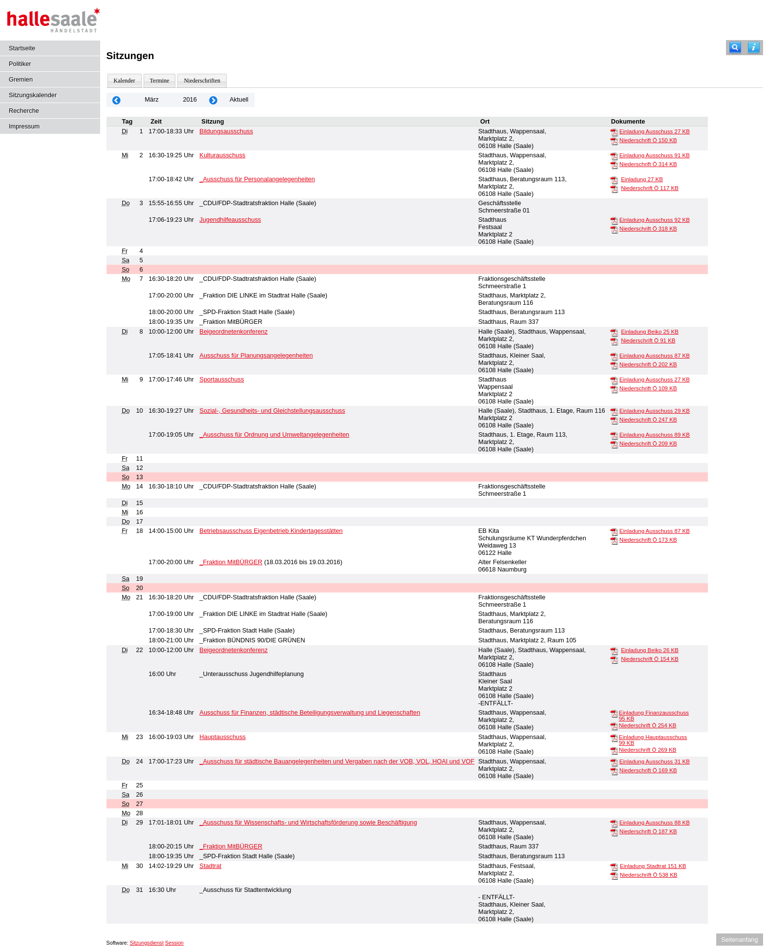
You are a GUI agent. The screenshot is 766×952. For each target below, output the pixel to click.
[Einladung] (614, 180)
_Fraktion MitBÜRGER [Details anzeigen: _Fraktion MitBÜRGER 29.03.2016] (230, 846)
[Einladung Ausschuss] (614, 132)
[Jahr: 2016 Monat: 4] (213, 100)
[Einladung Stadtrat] (614, 866)
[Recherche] (735, 47)
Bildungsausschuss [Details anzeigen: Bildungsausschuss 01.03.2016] (226, 131)
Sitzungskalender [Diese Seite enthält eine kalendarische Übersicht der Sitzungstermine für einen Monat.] (33, 95)
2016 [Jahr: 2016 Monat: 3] (189, 99)
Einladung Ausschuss (654, 131)
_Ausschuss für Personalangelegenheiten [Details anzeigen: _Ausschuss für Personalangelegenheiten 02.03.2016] (257, 179)
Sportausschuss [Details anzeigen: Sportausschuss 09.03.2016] (221, 379)
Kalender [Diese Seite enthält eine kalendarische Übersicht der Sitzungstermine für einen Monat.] (124, 80)
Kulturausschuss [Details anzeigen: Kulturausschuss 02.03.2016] (222, 155)
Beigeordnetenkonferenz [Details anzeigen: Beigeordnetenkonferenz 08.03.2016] (233, 331)
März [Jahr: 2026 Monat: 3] (151, 99)
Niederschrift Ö (648, 140)
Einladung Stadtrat (653, 866)
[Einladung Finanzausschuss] (614, 713)
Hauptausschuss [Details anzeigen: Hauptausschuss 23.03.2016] (222, 736)
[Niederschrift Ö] (614, 141)
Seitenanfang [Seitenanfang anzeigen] (739, 939)
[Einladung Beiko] (614, 332)
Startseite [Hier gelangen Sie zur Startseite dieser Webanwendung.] (22, 48)
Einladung (642, 179)
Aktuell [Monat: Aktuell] (239, 99)
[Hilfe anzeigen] (754, 47)
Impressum (24, 126)
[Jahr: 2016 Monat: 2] (116, 100)
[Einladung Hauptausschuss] (614, 737)
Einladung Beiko (650, 332)
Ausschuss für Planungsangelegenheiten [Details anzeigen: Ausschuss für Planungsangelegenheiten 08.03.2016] (256, 355)
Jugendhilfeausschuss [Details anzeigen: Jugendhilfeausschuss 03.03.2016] (230, 219)
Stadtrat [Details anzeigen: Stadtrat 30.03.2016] (210, 865)
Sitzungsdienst (147, 943)
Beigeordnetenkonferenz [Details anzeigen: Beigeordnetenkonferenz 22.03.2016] (233, 650)
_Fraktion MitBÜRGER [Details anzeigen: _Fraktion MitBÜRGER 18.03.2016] (230, 562)
